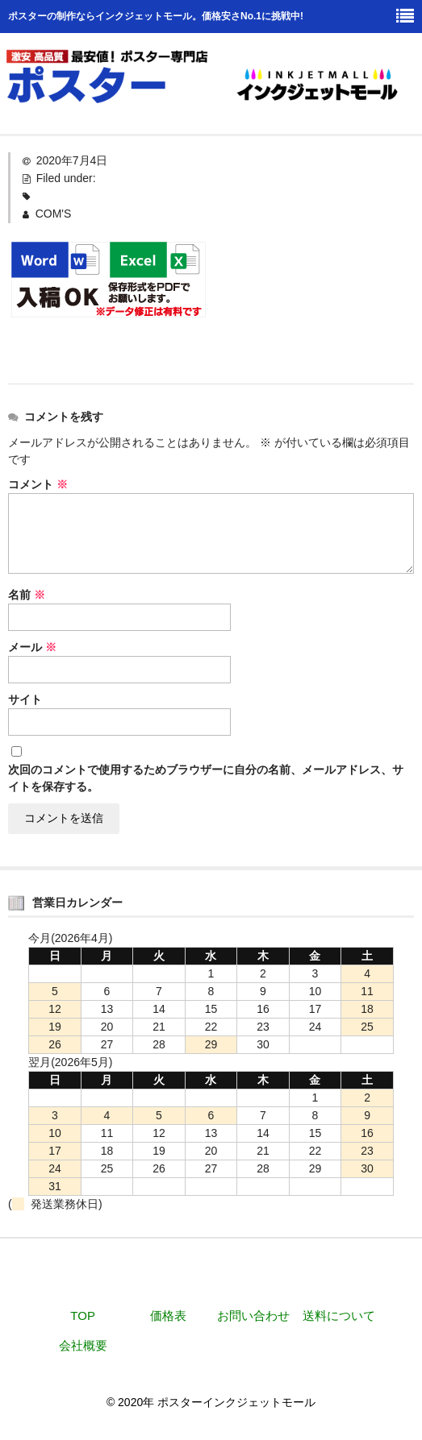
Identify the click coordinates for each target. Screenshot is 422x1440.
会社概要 (83, 1345)
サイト (25, 699)
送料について (339, 1315)
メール (32, 647)
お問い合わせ (253, 1315)
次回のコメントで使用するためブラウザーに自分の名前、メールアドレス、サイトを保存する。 (205, 778)
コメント (38, 484)
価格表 (168, 1315)
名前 (26, 594)
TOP (82, 1315)
